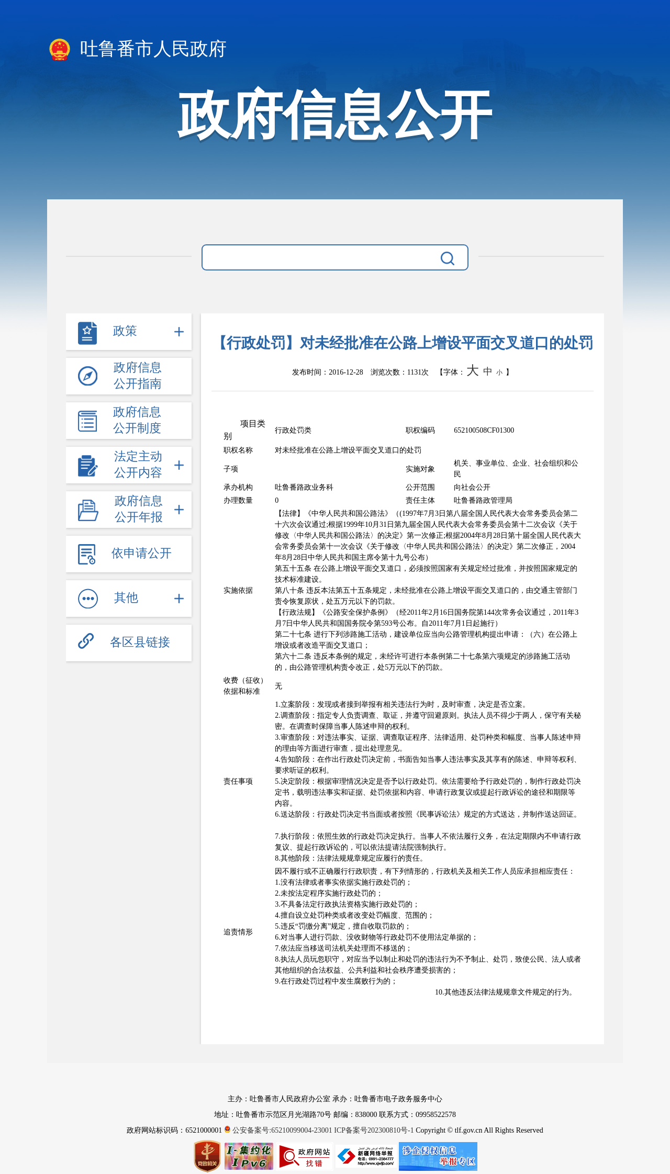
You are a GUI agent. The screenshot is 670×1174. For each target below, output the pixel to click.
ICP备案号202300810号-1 (374, 1130)
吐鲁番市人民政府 (137, 49)
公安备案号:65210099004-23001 (279, 1130)
